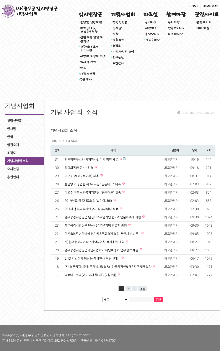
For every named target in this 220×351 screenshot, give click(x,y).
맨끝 (142, 289)
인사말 (117, 28)
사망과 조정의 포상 (93, 56)
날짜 (194, 150)
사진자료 (151, 28)
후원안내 (118, 63)
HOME (194, 6)
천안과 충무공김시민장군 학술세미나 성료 (92, 209)
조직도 (116, 45)
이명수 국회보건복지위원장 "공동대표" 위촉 (93, 192)
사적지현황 (88, 73)
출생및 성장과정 (91, 22)
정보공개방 (152, 39)
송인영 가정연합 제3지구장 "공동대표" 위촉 (93, 184)
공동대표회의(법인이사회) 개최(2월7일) (91, 275)
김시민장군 (90, 14)
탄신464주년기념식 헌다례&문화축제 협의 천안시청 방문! (103, 233)
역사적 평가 (88, 62)
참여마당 (176, 14)
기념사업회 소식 (123, 51)
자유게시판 (175, 34)
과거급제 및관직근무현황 (89, 29)
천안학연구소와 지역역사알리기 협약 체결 (92, 159)
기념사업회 (123, 14)
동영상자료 (152, 34)
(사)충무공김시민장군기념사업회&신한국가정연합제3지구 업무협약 (108, 266)
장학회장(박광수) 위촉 (79, 167)
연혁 (115, 34)
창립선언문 (119, 22)
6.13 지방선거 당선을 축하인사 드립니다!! (93, 258)
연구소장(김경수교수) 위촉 (82, 176)
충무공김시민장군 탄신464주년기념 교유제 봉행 (96, 225)
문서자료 (150, 22)
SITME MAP (210, 6)
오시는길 (118, 57)
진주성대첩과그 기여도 (89, 48)
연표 (83, 67)
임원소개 (118, 39)
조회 (208, 150)
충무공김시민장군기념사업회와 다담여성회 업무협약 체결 (102, 250)
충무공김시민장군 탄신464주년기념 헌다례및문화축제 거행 (103, 217)
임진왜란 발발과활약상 (91, 38)
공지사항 (174, 22)
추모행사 (86, 79)
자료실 (150, 14)
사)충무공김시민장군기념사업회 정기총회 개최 (95, 242)
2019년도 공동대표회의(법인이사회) (89, 200)
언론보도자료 (176, 28)
